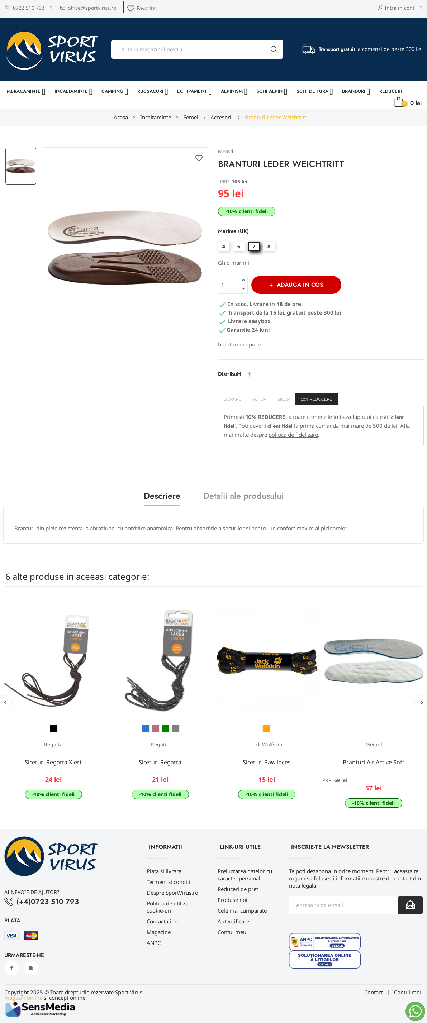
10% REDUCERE (316, 399)
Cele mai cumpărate (242, 910)
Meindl (226, 151)
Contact (373, 992)
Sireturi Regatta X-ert (53, 762)
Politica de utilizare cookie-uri (170, 907)
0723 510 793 (24, 7)
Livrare (232, 399)
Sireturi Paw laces (267, 762)
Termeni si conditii (169, 881)
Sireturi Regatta (160, 762)
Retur (259, 399)
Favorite (141, 8)
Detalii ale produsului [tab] (243, 497)
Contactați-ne (163, 921)
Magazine (159, 932)
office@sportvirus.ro (88, 7)
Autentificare (233, 921)
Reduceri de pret (238, 889)
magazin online (23, 997)
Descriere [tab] (162, 497)
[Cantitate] (228, 285)
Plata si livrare (164, 871)
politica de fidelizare (293, 434)
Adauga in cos (299, 285)
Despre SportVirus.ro (172, 892)
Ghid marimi (233, 262)
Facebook (11, 968)
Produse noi (232, 899)
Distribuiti (250, 374)
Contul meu (232, 932)
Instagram (31, 968)
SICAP (283, 399)
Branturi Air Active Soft (373, 762)
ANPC (154, 942)
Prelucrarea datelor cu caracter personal (245, 874)
